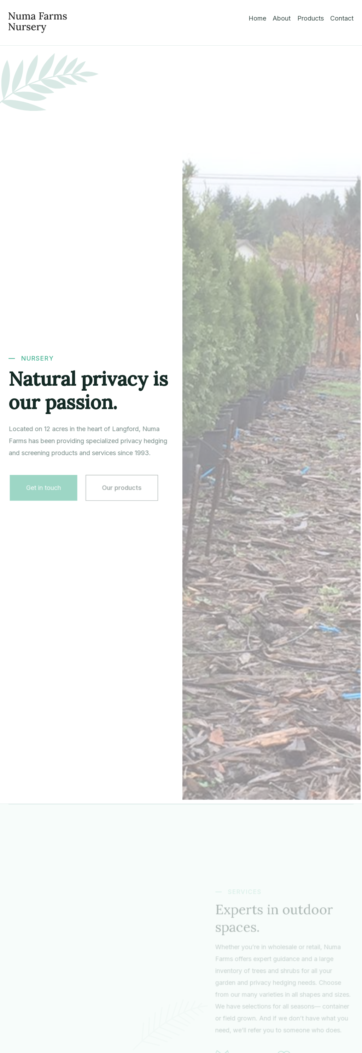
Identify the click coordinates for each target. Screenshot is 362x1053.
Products (310, 18)
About (282, 18)
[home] (37, 22)
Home (257, 18)
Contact (342, 18)
